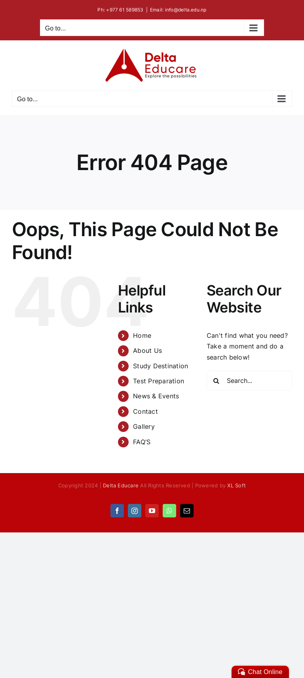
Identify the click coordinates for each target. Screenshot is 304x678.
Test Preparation (158, 381)
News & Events (156, 396)
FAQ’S (141, 442)
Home (142, 335)
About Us (147, 350)
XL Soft (236, 485)
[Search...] (249, 380)
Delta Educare (121, 485)
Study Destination (160, 366)
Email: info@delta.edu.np (178, 10)
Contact (145, 411)
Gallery (144, 426)
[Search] (216, 380)
